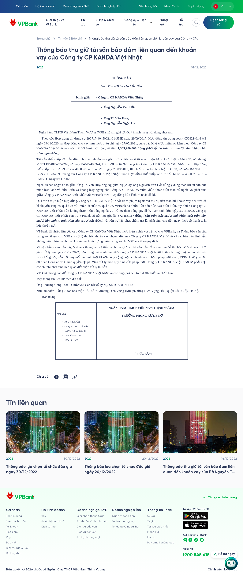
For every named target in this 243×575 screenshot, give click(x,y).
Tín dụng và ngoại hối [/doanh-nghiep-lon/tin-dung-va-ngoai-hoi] (125, 526)
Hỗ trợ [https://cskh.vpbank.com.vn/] (181, 22)
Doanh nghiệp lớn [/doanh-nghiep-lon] (109, 6)
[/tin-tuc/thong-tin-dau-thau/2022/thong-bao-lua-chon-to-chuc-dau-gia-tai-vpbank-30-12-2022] (43, 443)
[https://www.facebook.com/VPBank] (190, 540)
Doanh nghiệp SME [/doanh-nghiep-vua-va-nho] (76, 6)
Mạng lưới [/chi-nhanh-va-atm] (163, 22)
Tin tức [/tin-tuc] (82, 22)
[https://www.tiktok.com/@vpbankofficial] (196, 540)
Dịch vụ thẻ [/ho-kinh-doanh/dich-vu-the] (48, 526)
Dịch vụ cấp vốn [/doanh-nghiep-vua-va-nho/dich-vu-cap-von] (87, 526)
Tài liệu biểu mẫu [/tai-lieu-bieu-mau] (158, 526)
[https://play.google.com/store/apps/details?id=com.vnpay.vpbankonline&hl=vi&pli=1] (195, 516)
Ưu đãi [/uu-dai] (151, 516)
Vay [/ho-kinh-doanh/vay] (43, 516)
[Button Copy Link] (75, 377)
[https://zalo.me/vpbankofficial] (185, 540)
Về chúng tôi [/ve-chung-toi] (148, 6)
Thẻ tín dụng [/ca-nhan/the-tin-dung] (14, 516)
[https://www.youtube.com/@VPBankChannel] (202, 540)
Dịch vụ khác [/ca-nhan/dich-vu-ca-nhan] (14, 553)
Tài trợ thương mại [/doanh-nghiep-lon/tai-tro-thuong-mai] (123, 521)
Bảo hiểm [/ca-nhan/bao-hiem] (12, 542)
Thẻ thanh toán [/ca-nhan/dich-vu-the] (16, 521)
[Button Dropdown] (138, 22)
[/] (23, 22)
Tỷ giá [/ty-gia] (151, 521)
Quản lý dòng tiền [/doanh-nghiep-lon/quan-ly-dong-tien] (123, 516)
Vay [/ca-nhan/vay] (8, 537)
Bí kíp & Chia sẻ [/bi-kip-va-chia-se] (105, 22)
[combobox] (222, 6)
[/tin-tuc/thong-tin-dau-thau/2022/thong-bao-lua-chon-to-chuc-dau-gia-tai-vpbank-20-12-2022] (121, 443)
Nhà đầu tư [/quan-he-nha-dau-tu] (172, 6)
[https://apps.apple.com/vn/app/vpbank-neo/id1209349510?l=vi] (195, 525)
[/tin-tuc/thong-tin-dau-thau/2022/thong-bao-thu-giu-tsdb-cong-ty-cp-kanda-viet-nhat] (147, 38)
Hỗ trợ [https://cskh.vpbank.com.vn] (151, 537)
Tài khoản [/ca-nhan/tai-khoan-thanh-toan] (12, 526)
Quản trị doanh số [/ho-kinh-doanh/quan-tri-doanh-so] (52, 521)
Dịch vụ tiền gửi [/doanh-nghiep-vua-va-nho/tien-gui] (86, 532)
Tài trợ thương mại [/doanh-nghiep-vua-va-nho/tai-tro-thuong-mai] (88, 537)
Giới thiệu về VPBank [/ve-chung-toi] (55, 22)
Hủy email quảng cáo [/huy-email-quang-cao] (160, 542)
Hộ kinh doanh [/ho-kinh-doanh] (45, 6)
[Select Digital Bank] (218, 22)
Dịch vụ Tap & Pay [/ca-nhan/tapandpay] (17, 548)
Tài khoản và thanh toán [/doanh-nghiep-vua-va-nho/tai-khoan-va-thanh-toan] (92, 521)
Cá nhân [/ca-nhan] (22, 6)
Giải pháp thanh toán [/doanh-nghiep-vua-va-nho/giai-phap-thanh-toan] (90, 516)
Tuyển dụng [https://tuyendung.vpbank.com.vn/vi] (196, 6)
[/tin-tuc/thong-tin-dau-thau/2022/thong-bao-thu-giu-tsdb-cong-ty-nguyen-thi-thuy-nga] (200, 443)
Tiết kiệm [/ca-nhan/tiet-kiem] (12, 532)
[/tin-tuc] (70, 38)
